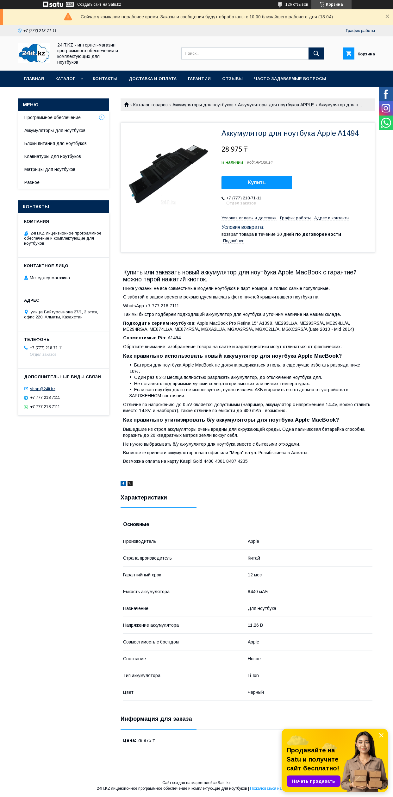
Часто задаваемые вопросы (290, 78)
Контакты (105, 78)
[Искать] (316, 53)
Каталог (65, 78)
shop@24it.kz (42, 388)
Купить (257, 182)
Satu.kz (224, 783)
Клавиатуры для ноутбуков (52, 156)
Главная (34, 78)
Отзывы (232, 78)
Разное (32, 182)
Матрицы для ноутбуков (49, 169)
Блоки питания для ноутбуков (55, 143)
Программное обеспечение (52, 117)
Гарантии (199, 78)
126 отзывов (296, 4)
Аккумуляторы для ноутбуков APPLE (276, 104)
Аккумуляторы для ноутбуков (203, 104)
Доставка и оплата (153, 78)
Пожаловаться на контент (273, 788)
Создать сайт (89, 4)
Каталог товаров (150, 104)
